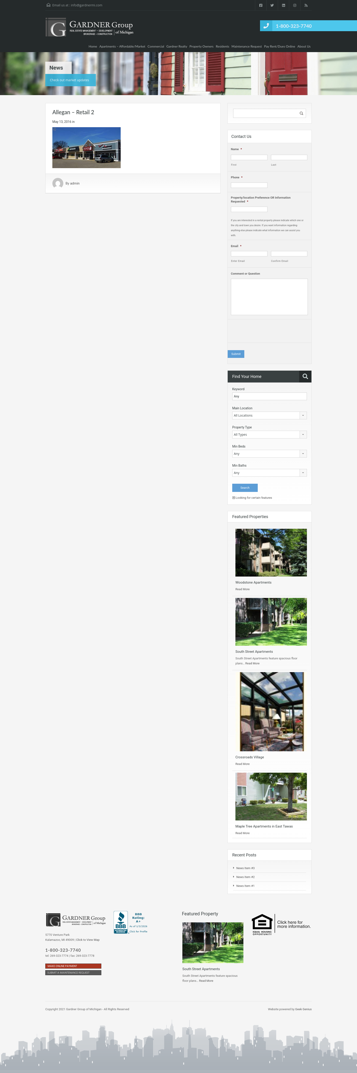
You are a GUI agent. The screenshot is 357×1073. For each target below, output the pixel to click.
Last (273, 164)
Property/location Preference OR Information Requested (261, 199)
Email (236, 246)
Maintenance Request (247, 46)
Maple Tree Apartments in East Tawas (264, 826)
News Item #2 (245, 877)
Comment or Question (245, 273)
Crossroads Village (249, 757)
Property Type (242, 427)
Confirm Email (279, 261)
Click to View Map (87, 939)
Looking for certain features (252, 497)
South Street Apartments (254, 652)
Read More (242, 589)
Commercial (156, 46)
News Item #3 (245, 868)
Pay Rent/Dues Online (279, 46)
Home (93, 46)
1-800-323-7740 (294, 26)
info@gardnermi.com (86, 5)
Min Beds (238, 446)
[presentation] (265, 332)
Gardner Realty (176, 46)
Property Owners (201, 46)
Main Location (242, 408)
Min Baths (239, 465)
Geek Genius (303, 1009)
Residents (222, 46)
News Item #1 (245, 886)
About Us (304, 46)
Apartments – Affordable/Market (122, 46)
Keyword (238, 389)
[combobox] (269, 415)
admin (75, 183)
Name (236, 149)
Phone (236, 177)
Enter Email (238, 261)
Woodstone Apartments (253, 582)
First (234, 164)
